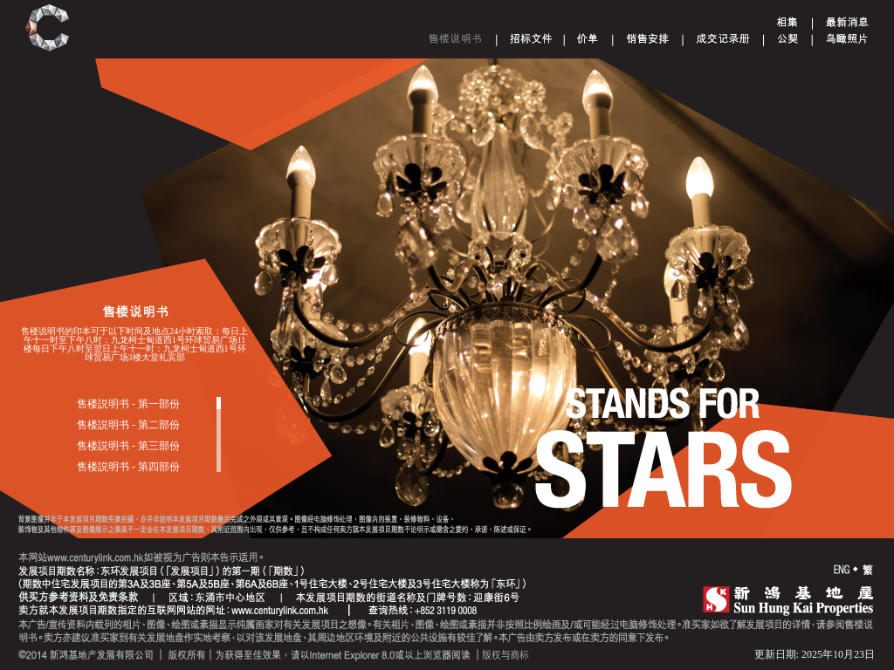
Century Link (47, 28)
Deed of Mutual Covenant (787, 38)
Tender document (531, 38)
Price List (588, 38)
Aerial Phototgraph (847, 38)
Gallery (788, 22)
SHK (788, 600)
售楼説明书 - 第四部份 (128, 467)
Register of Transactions (723, 38)
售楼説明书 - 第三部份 (128, 446)
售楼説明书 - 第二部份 (128, 425)
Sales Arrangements (647, 38)
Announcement (847, 22)
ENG (841, 570)
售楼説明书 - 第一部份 (128, 404)
